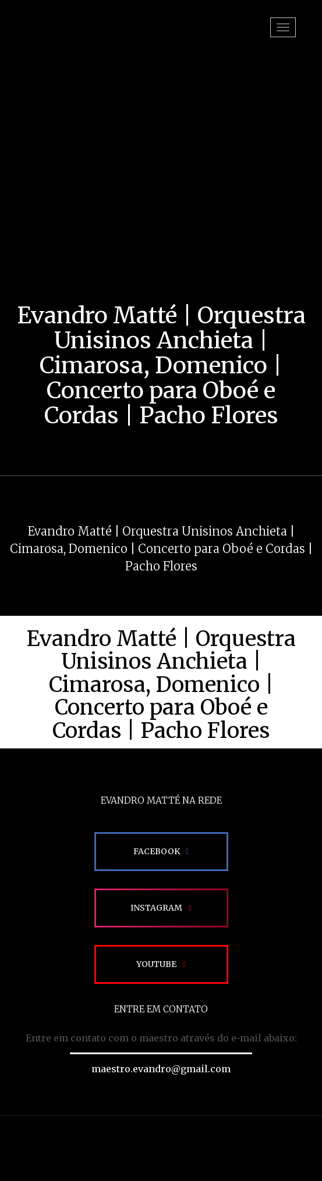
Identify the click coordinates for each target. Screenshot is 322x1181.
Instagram (156, 907)
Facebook (156, 851)
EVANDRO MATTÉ (65, 40)
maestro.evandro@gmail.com (161, 1069)
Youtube (156, 964)
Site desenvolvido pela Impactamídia (161, 1148)
